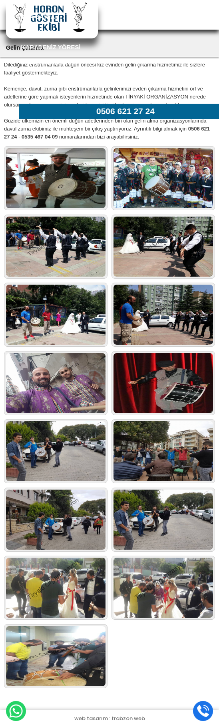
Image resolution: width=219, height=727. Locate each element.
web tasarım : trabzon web (109, 718)
